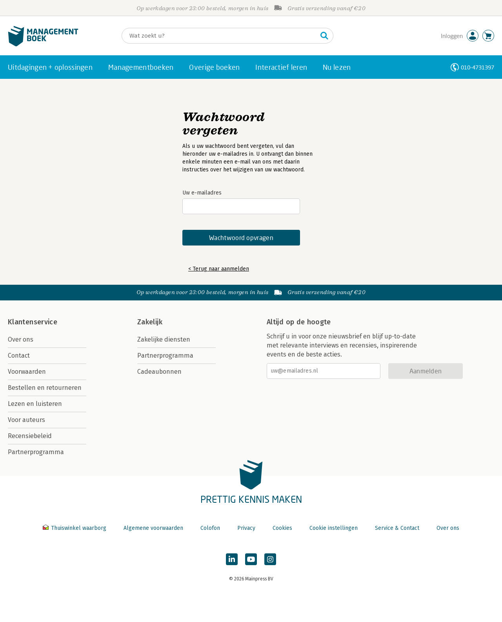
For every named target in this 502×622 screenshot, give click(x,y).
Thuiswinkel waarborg (75, 528)
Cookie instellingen (333, 528)
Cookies (282, 528)
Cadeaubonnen (159, 371)
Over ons (20, 339)
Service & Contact (397, 528)
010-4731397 (477, 67)
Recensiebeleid (30, 436)
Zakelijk (149, 322)
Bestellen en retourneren (45, 387)
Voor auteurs (26, 420)
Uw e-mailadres (202, 192)
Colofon (210, 528)
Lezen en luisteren (35, 403)
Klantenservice (32, 322)
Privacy (246, 528)
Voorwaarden (27, 371)
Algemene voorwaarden (153, 528)
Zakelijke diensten (163, 339)
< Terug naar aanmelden (218, 269)
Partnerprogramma (36, 452)
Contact (19, 355)
